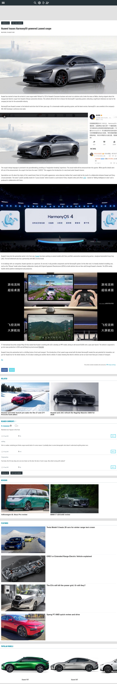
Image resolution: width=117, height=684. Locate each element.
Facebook (4, 370)
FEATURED (4, 523)
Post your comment (17, 23)
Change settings (111, 364)
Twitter (12, 370)
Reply (113, 436)
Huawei (37, 256)
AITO (84, 178)
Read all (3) (5, 473)
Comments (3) (5, 23)
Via (2, 360)
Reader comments (9, 421)
